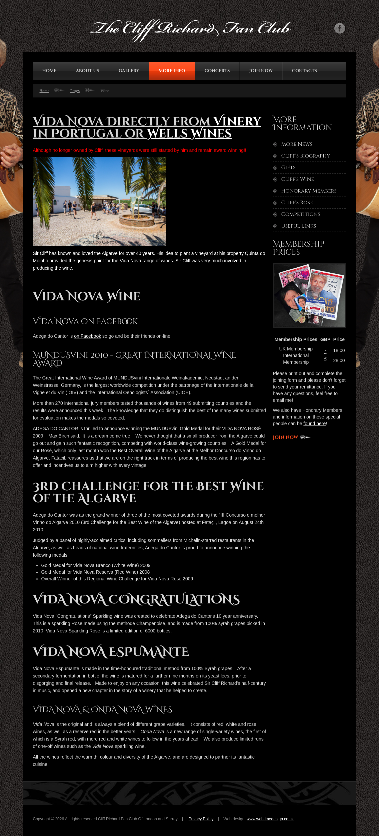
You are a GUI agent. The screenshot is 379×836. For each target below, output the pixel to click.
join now (261, 71)
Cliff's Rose (297, 202)
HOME (49, 71)
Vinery (237, 122)
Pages (75, 90)
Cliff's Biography (305, 156)
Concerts (217, 71)
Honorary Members (309, 191)
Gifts (288, 167)
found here (314, 423)
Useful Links (298, 226)
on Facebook (87, 336)
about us (87, 71)
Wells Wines (189, 134)
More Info (172, 71)
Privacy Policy (201, 819)
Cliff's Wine (297, 179)
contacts (304, 71)
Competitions (300, 214)
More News (296, 144)
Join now (285, 437)
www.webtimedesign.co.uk (270, 819)
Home (44, 90)
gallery (129, 71)
